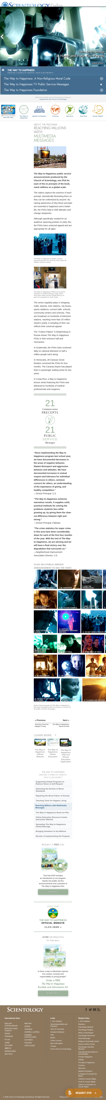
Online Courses (56, 1040)
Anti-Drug (83, 110)
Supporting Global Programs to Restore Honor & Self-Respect (50, 783)
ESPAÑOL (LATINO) (32, 1032)
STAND (81, 1060)
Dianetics (81, 1024)
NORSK (27, 1026)
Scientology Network (85, 1027)
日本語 (7, 1042)
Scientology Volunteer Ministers (86, 1048)
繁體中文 (8, 1048)
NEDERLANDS (10, 1051)
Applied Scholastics (39, 110)
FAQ (52, 1035)
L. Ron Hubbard (56, 1021)
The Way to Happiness (23, 111)
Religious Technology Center (88, 1041)
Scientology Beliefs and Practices (58, 1025)
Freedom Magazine (85, 1057)
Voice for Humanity (57, 1029)
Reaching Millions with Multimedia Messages (51, 806)
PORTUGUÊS (30, 1045)
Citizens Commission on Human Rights (87, 1085)
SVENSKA (28, 1029)
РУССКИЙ (8, 1045)
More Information (56, 1043)
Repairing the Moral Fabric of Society (53, 796)
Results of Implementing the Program (53, 836)
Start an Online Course (86, 1044)
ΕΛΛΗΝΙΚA (29, 1040)
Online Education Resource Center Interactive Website (51, 818)
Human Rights (97, 110)
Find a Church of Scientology (60, 1049)
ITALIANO (28, 1043)
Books (52, 1037)
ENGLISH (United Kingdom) (11, 1029)
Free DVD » (53, 892)
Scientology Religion (85, 1030)
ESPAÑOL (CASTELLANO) (30, 1036)
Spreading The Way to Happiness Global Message (51, 825)
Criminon (55, 110)
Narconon (69, 110)
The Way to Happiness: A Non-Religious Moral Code (37, 78)
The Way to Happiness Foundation (25, 90)
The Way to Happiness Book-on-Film (52, 812)
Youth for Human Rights (87, 1082)
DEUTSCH (9, 1054)
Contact (53, 1046)
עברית (7, 1039)
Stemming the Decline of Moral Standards (50, 790)
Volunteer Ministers (57, 1032)
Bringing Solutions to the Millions (51, 831)
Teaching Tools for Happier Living (51, 800)
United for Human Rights (87, 1079)
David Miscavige (84, 1038)
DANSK (7, 1033)
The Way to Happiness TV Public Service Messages (36, 84)
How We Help (8, 117)
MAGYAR (28, 1023)
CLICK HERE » (53, 927)
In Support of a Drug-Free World (87, 1075)
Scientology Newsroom (86, 1035)
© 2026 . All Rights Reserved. (26, 1097)
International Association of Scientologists (88, 1053)
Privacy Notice (65, 1097)
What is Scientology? (86, 1033)
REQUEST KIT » (53, 993)
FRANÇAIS (9, 1036)
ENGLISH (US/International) (11, 1024)
